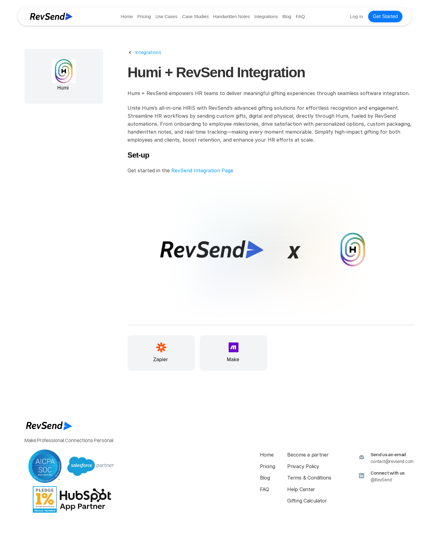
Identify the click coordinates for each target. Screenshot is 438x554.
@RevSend (381, 480)
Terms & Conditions (309, 478)
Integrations (266, 16)
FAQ (300, 16)
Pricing (144, 16)
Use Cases (167, 16)
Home (127, 16)
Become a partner (308, 455)
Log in (356, 16)
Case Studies (195, 16)
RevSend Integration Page (202, 170)
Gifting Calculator (307, 501)
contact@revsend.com (392, 461)
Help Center (301, 489)
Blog (286, 16)
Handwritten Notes (231, 16)
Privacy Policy (303, 466)
